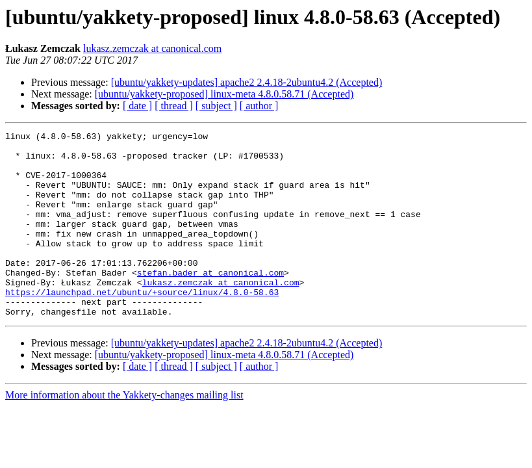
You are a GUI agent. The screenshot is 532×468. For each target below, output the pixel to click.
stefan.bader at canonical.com (210, 301)
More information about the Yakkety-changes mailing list (124, 431)
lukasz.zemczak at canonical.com (152, 48)
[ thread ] (174, 105)
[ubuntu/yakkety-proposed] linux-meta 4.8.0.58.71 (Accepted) (224, 93)
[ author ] (259, 105)
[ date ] (137, 105)
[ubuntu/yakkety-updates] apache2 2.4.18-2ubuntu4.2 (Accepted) (247, 82)
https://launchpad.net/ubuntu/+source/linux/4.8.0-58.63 (142, 325)
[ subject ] (216, 105)
